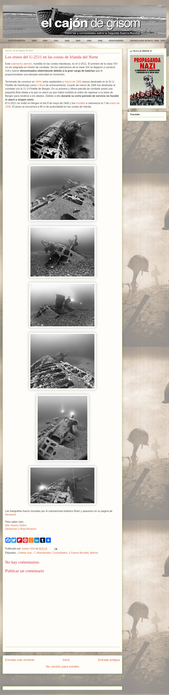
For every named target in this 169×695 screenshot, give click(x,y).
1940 (45, 40)
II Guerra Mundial (79, 552)
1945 (100, 40)
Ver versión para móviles (62, 666)
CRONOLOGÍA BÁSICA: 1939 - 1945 (147, 40)
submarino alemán (21, 63)
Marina (94, 552)
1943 (78, 40)
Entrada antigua (109, 660)
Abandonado (43, 552)
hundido (80, 103)
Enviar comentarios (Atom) (70, 681)
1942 (67, 40)
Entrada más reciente (19, 660)
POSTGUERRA (116, 40)
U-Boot (41, 85)
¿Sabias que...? (26, 552)
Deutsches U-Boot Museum (20, 529)
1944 (89, 40)
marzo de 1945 (73, 81)
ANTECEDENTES (16, 40)
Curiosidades (59, 552)
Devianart (10, 514)
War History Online (16, 525)
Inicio (66, 660)
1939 (34, 40)
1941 (56, 40)
